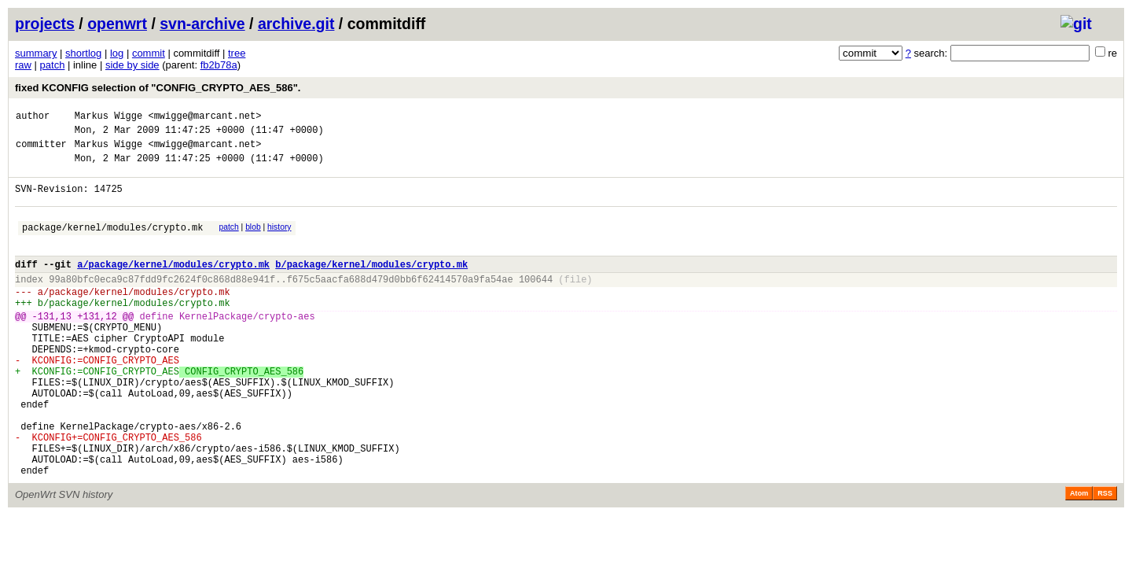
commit (148, 53)
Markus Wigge (108, 117)
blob (253, 241)
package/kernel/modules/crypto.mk (112, 243)
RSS (1104, 557)
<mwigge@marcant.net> (204, 117)
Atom (1079, 557)
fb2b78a (218, 65)
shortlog (83, 53)
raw (23, 65)
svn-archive (202, 23)
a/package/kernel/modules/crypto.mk (173, 285)
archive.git (296, 23)
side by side (132, 65)
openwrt (117, 23)
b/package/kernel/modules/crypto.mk (371, 285)
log (116, 53)
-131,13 (52, 346)
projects (45, 23)
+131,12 (96, 346)
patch (52, 65)
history (279, 241)
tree (236, 53)
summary (36, 53)
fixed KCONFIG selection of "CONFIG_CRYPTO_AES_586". (157, 88)
